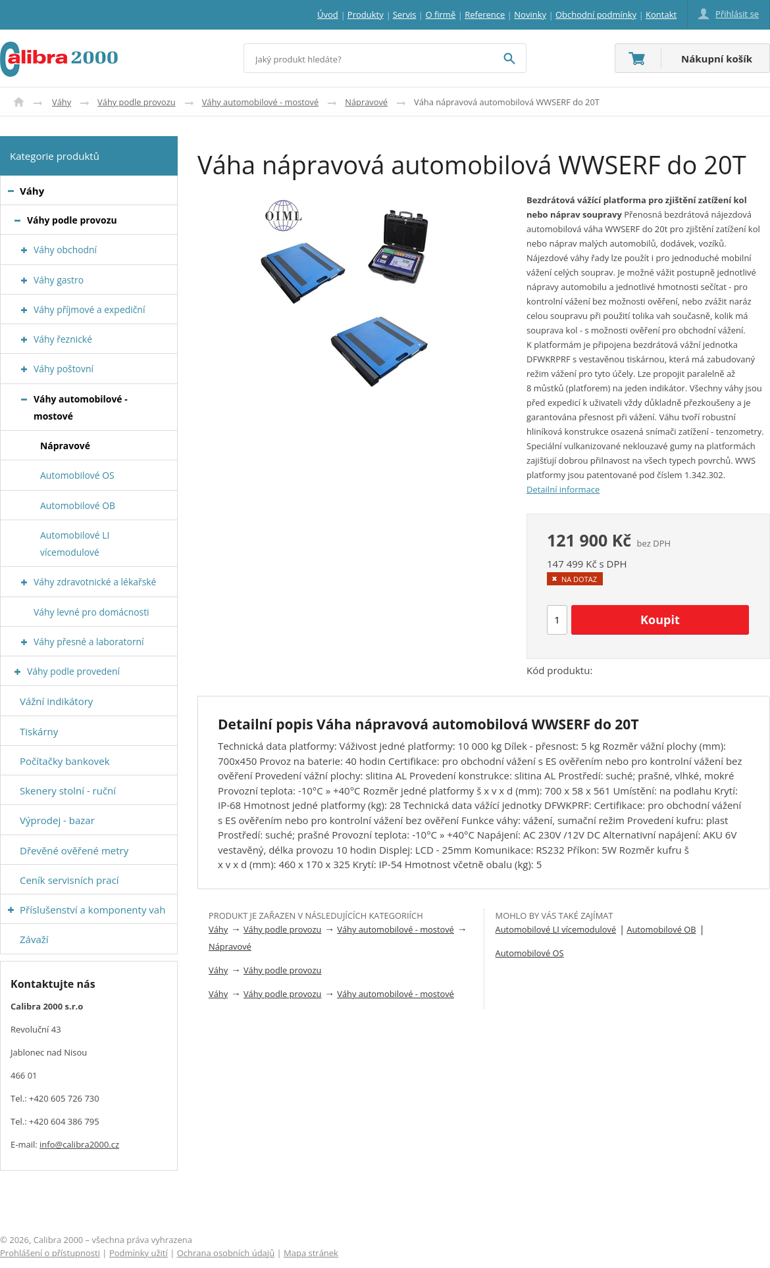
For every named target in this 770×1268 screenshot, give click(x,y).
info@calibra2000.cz (79, 1144)
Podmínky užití (138, 1253)
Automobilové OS (530, 953)
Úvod (18, 102)
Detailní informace (563, 489)
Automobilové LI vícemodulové (556, 929)
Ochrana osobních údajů (225, 1253)
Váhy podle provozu (136, 102)
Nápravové (366, 102)
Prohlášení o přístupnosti (50, 1253)
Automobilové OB (661, 929)
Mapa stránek (311, 1253)
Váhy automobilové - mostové (260, 102)
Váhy (61, 102)
